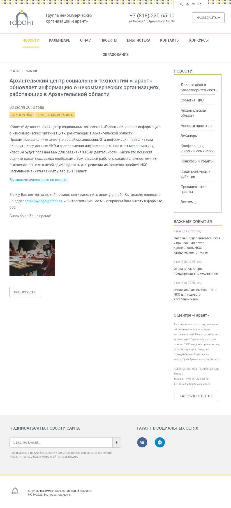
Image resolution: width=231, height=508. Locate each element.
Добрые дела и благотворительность (198, 87)
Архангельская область (55, 115)
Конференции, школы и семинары (197, 148)
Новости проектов (196, 126)
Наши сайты (208, 17)
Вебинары (189, 136)
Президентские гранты (193, 189)
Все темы (188, 202)
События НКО (22, 115)
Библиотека (138, 40)
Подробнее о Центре (195, 396)
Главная (14, 70)
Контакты (170, 40)
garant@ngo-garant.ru (196, 383)
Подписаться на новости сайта (44, 428)
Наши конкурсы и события (195, 174)
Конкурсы (199, 40)
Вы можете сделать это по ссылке (38, 180)
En (200, 4)
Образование (115, 54)
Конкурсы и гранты (197, 161)
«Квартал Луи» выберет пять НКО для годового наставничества (195, 294)
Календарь (59, 40)
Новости (31, 40)
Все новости (25, 292)
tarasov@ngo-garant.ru (43, 201)
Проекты (108, 40)
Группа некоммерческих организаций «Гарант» (60, 490)
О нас (85, 40)
